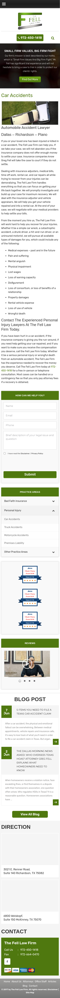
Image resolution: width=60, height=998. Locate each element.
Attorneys (28, 981)
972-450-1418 (31, 38)
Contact (33, 985)
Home (7, 981)
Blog (25, 985)
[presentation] (27, 463)
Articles (52, 981)
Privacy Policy (37, 453)
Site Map (30, 992)
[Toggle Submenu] (53, 501)
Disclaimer (25, 453)
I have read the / (25, 453)
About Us (16, 981)
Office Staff (41, 981)
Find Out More (30, 79)
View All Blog (30, 814)
